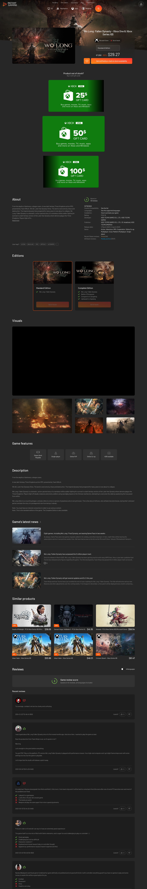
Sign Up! (129, 835)
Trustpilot (15, 845)
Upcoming (74, 2)
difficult (43, 156)
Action (103, 141)
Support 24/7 (91, 2)
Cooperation (121, 141)
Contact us (44, 855)
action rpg (51, 156)
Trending (55, 2)
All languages (128, 580)
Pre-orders (64, 2)
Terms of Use (45, 845)
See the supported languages (110, 122)
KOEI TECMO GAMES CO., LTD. (111, 129)
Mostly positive (106, 150)
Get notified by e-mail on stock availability (111, 61)
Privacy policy (45, 848)
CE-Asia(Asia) (125, 134)
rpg (37, 156)
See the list (104, 120)
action (23, 156)
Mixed (103, 148)
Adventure (109, 141)
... (57, 156)
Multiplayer (104, 143)
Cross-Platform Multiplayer (117, 143)
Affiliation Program (47, 851)
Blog (82, 2)
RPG (115, 141)
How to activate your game (110, 124)
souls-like (31, 156)
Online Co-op (130, 141)
